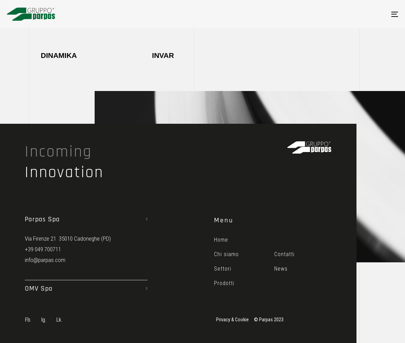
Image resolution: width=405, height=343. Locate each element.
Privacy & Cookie (232, 319)
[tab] (86, 219)
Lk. (59, 319)
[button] (86, 219)
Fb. (28, 319)
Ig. (43, 319)
